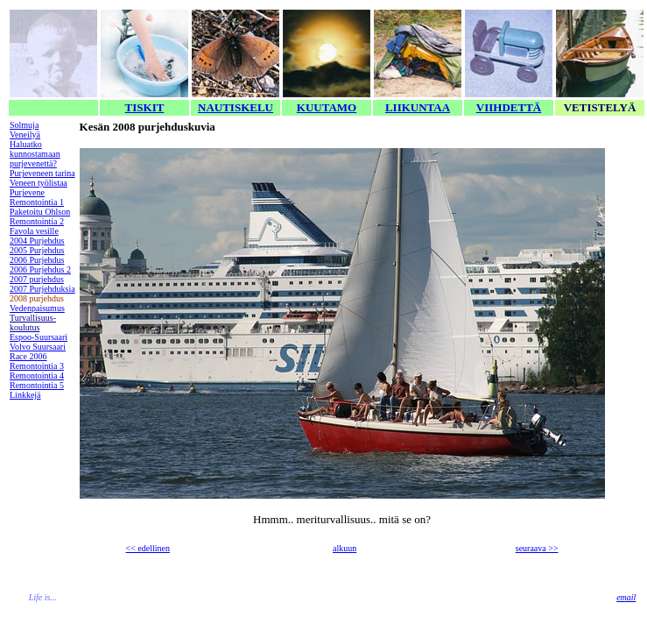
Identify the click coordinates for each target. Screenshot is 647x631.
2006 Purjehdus (37, 260)
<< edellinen (148, 548)
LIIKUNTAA (417, 107)
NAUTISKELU (235, 107)
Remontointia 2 (37, 221)
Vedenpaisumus (37, 308)
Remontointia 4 (37, 375)
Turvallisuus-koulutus (33, 322)
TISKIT (145, 107)
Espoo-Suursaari (38, 337)
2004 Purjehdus (37, 240)
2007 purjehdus (37, 279)
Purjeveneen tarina (42, 173)
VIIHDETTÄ (508, 107)
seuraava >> (537, 548)
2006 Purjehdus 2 (40, 269)
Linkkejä (25, 395)
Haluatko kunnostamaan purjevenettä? (35, 153)
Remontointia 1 (37, 202)
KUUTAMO (326, 107)
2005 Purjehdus (37, 250)
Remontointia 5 (37, 385)
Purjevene (27, 192)
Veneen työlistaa (38, 183)
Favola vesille (34, 231)
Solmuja (24, 125)
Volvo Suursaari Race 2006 (38, 351)
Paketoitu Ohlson (40, 211)
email (626, 597)
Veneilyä (25, 134)
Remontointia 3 (37, 366)
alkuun (344, 548)
